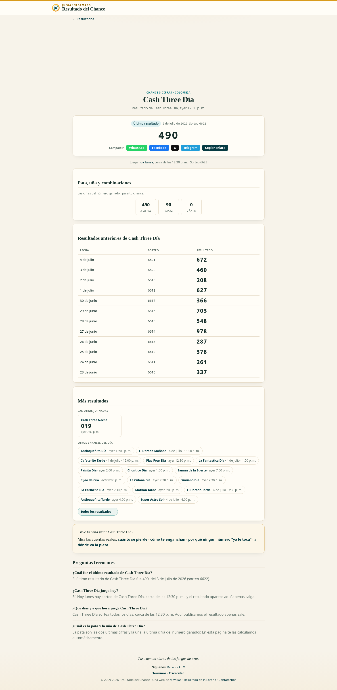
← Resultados (83, 19)
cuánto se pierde (132, 539)
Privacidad (176, 673)
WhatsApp (136, 148)
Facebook (159, 148)
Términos (159, 673)
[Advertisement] (169, 55)
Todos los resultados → (98, 511)
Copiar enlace (215, 148)
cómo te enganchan (167, 539)
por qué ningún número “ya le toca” (219, 539)
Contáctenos (227, 680)
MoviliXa (176, 680)
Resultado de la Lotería (200, 680)
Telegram (190, 148)
